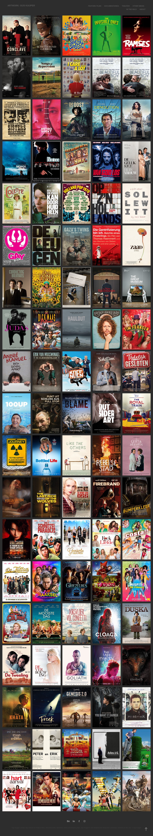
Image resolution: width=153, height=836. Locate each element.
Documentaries (111, 6)
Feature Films (94, 6)
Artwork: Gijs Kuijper (21, 5)
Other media (138, 6)
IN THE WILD (131, 9)
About (142, 9)
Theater (126, 6)
